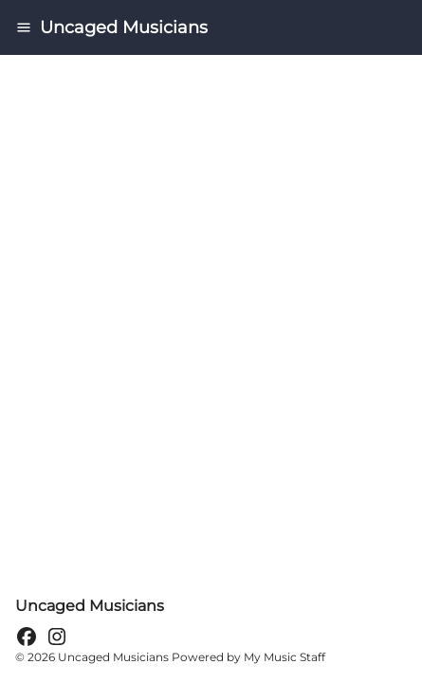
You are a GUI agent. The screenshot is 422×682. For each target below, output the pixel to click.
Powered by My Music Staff (248, 657)
